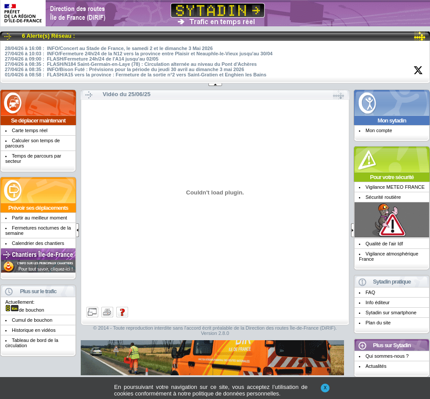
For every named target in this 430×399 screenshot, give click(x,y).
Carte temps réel (29, 130)
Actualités (376, 366)
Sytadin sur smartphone (391, 312)
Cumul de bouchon (32, 320)
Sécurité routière (383, 197)
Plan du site (378, 322)
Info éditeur (378, 302)
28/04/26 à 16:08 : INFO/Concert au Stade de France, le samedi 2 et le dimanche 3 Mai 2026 (109, 48)
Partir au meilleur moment (39, 217)
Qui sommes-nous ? (387, 356)
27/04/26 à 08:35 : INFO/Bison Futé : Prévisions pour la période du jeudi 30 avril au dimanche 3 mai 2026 (124, 69)
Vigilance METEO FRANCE (395, 187)
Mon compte (379, 130)
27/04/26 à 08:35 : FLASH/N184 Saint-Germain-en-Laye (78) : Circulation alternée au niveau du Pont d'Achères (131, 64)
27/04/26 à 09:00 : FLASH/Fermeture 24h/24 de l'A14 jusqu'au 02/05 (81, 58)
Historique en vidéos (34, 330)
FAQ (370, 292)
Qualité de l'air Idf (384, 243)
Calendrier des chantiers (38, 243)
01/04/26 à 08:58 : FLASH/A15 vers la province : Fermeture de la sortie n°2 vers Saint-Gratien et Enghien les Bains (135, 74)
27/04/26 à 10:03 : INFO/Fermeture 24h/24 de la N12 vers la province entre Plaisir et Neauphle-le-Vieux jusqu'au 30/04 (138, 53)
